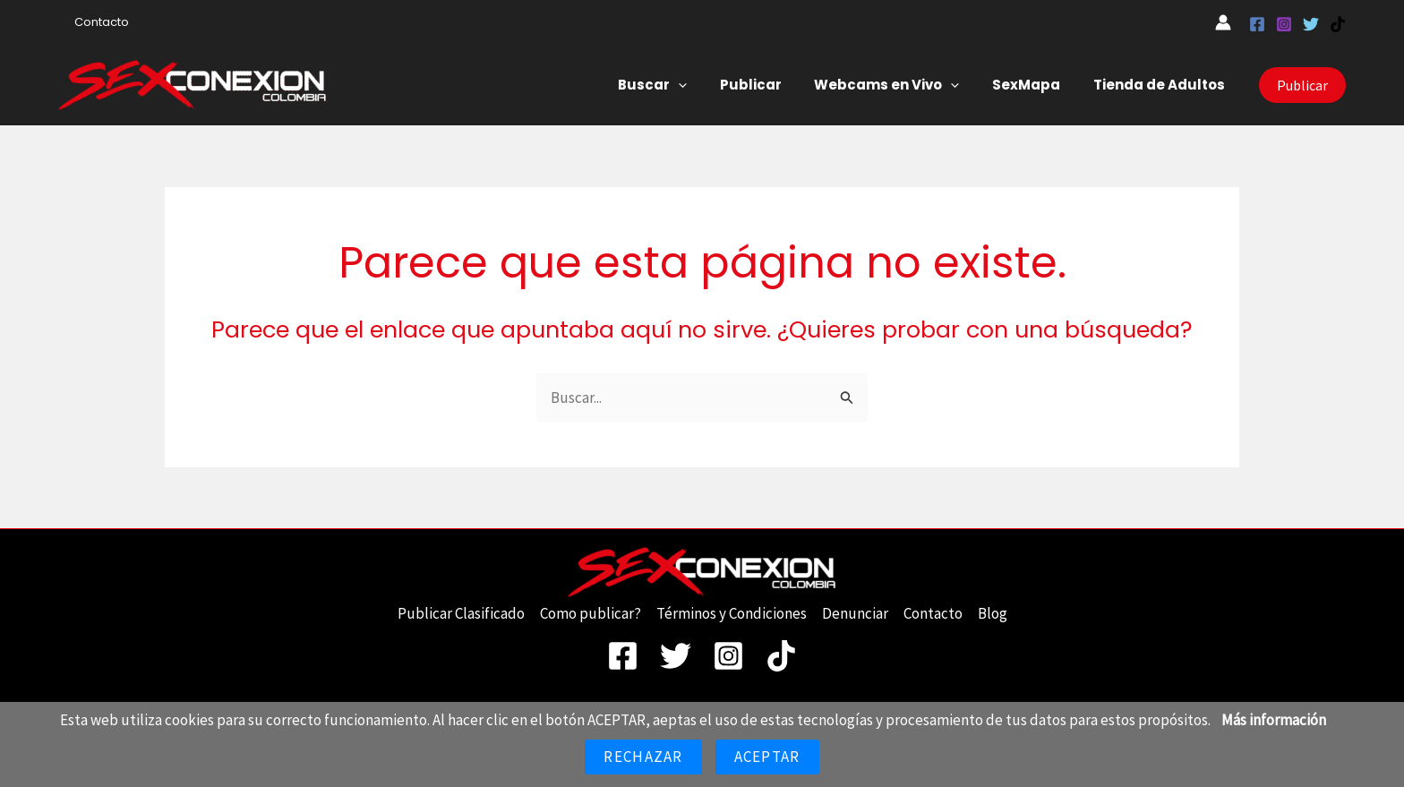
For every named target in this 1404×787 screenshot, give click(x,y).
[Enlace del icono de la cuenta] (1223, 22)
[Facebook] (1257, 24)
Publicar (771, 84)
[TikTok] (1338, 24)
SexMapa (1035, 84)
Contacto (97, 21)
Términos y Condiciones (731, 613)
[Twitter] (1311, 24)
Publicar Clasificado (461, 613)
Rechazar (643, 756)
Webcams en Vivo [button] (901, 85)
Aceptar (767, 756)
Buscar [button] (679, 85)
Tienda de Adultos (1162, 84)
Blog (992, 613)
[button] (705, 85)
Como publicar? (590, 613)
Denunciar (855, 613)
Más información (1273, 720)
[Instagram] (1284, 24)
